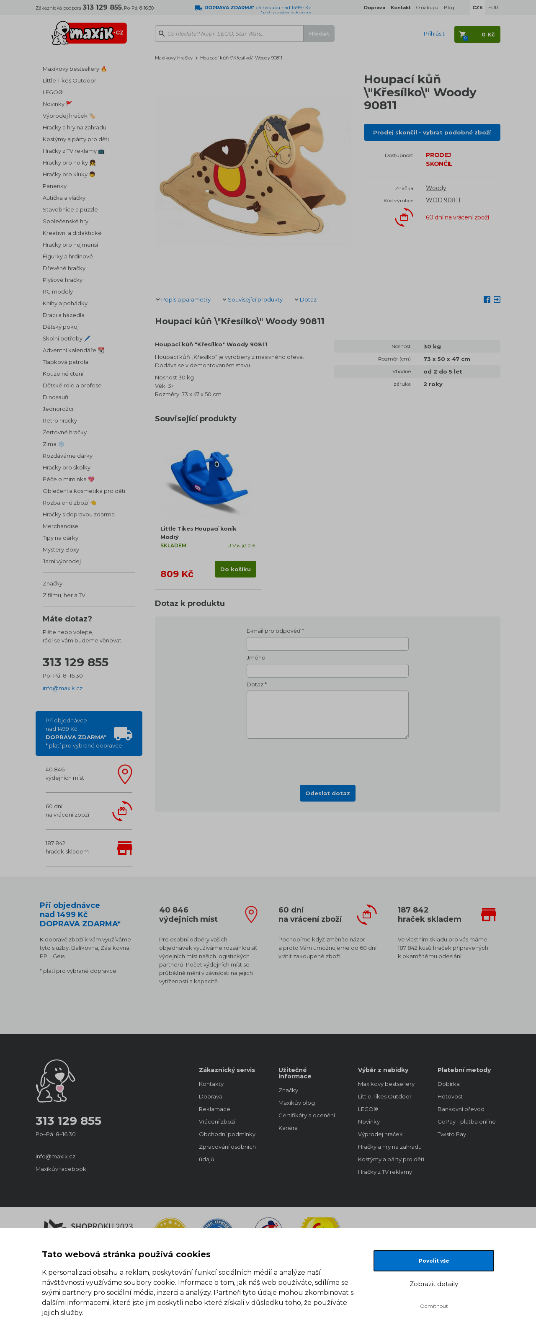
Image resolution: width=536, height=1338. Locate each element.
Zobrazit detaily (434, 1284)
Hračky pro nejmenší (70, 244)
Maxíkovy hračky (174, 58)
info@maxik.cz (62, 688)
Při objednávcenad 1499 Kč (84, 733)
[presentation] (328, 759)
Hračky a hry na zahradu (74, 127)
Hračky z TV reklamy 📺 (74, 150)
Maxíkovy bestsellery (386, 1083)
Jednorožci (58, 408)
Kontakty (211, 1083)
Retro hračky (60, 420)
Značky (52, 583)
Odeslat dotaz (327, 793)
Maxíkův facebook (61, 1168)
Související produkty (255, 299)
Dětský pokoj (61, 326)
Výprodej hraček (380, 1134)
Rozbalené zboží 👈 (69, 502)
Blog (449, 7)
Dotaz (308, 299)
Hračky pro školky (66, 467)
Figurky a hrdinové (68, 256)
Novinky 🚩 (57, 104)
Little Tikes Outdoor (69, 80)
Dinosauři (55, 397)
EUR (493, 7)
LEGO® (53, 92)
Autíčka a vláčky (64, 197)
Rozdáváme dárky (68, 455)
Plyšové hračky (62, 279)
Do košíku (235, 569)
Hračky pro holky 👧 (69, 162)
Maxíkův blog (296, 1102)
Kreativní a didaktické (72, 232)
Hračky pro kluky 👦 (69, 174)
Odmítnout (434, 1306)
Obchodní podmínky (227, 1134)
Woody (436, 188)
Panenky (55, 186)
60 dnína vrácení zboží (67, 810)
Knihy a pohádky (65, 303)
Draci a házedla (64, 315)
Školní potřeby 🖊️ (66, 338)
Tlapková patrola (65, 361)
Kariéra (288, 1127)
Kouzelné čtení (63, 373)
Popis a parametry (186, 299)
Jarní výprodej (62, 561)
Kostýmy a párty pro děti (76, 139)
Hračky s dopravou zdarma (79, 514)
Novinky (369, 1121)
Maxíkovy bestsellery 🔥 (75, 68)
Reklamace (214, 1109)
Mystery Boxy (61, 549)
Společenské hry (65, 221)
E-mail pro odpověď (274, 630)
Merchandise (60, 526)
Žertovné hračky (65, 432)
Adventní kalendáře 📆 (73, 350)
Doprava (210, 1096)
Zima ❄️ (53, 444)
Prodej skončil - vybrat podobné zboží (432, 132)
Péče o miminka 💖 (69, 479)
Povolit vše (434, 1261)
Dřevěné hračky (64, 268)
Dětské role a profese (72, 385)
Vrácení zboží (217, 1121)
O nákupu (427, 7)
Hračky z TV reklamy (385, 1171)
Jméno (256, 657)
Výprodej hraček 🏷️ (69, 115)
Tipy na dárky (60, 537)
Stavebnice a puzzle (70, 209)
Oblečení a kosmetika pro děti (84, 490)
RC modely (58, 291)
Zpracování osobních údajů (227, 1153)
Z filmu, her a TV (64, 595)
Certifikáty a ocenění (306, 1115)
